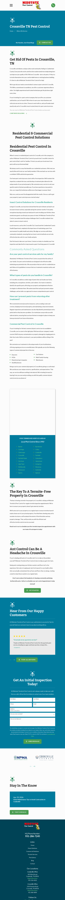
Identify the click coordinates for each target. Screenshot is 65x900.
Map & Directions (32, 832)
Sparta (20, 427)
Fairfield (37, 409)
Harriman (21, 415)
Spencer (37, 427)
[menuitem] (12, 865)
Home (32, 799)
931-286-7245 (32, 790)
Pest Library (32, 812)
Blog (32, 815)
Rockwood (21, 424)
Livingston (38, 418)
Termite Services (32, 809)
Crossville (21, 409)
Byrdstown (38, 401)
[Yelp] (32, 855)
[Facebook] (29, 855)
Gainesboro (38, 412)
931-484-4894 (32, 847)
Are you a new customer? (16, 668)
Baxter (20, 401)
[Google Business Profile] (25, 855)
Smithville (38, 424)
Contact (32, 818)
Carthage (21, 404)
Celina (37, 404)
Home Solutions (32, 802)
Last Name (36, 653)
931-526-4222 (32, 834)
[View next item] (14, 614)
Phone (12, 658)
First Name (13, 653)
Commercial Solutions (32, 805)
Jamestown (38, 415)
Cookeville (38, 406)
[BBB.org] (40, 855)
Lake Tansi (21, 418)
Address (12, 663)
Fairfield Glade (22, 412)
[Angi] (36, 855)
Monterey (38, 421)
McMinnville (21, 421)
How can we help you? (15, 673)
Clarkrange (21, 406)
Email (35, 658)
